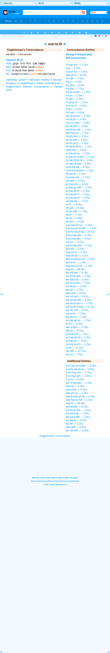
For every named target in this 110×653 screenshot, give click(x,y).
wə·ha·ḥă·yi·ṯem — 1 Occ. (80, 306)
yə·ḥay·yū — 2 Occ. (77, 340)
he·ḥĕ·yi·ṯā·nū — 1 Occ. (79, 146)
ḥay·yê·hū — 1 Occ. (77, 71)
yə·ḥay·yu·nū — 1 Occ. (79, 344)
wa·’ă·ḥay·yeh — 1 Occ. (79, 245)
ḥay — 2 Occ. (73, 68)
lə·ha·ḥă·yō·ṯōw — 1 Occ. (80, 170)
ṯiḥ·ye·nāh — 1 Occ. (77, 211)
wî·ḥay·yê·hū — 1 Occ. (78, 320)
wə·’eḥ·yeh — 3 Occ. (77, 296)
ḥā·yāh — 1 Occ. (75, 78)
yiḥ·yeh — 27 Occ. (76, 351)
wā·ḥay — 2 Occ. (75, 248)
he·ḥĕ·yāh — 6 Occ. (77, 139)
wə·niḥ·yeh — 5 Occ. (77, 310)
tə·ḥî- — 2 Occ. (74, 204)
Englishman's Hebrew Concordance (27, 86)
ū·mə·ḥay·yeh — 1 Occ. (79, 235)
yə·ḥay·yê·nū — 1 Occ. (79, 337)
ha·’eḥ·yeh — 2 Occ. (77, 126)
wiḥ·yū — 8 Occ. (75, 330)
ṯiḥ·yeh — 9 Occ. (75, 207)
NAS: (9, 67)
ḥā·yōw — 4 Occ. (75, 85)
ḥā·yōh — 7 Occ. (75, 88)
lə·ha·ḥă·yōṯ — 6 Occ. (78, 167)
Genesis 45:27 (14, 60)
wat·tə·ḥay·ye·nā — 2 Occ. (81, 259)
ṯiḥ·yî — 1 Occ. (74, 214)
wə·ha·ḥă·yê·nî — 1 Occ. (80, 303)
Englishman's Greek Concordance (40, 83)
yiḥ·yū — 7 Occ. (75, 354)
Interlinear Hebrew (39, 79)
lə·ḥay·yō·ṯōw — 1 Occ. (79, 163)
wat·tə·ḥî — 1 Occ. (76, 262)
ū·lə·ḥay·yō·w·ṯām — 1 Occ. (81, 228)
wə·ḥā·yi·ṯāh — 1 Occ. (78, 282)
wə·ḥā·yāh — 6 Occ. (77, 272)
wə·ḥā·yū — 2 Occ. (76, 286)
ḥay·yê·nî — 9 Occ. (77, 75)
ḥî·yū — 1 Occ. (74, 109)
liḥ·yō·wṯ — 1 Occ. (76, 173)
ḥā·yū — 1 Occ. (74, 95)
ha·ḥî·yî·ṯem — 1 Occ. (78, 122)
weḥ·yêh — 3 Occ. (76, 293)
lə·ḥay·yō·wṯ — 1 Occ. (78, 153)
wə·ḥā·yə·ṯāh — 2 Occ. (79, 276)
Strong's (12, 36)
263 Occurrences (76, 58)
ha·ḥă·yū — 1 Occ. (76, 119)
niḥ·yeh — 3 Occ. (75, 180)
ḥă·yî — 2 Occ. (74, 81)
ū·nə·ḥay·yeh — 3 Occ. (79, 238)
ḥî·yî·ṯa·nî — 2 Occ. (77, 105)
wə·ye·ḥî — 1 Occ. (76, 313)
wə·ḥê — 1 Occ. (75, 289)
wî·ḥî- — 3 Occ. (74, 323)
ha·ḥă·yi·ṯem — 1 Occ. (78, 116)
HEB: (9, 63)
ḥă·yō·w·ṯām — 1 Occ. (78, 92)
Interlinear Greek (15, 79)
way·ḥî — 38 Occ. (76, 269)
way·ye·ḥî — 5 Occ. (77, 252)
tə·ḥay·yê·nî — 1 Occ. (78, 190)
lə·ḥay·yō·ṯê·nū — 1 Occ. (80, 160)
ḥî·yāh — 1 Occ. (75, 98)
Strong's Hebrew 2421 (79, 54)
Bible (5, 36)
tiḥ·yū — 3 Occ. (74, 218)
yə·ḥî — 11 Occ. (75, 347)
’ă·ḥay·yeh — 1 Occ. (77, 64)
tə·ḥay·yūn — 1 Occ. (77, 201)
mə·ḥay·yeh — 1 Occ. (78, 177)
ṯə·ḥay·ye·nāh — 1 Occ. (79, 187)
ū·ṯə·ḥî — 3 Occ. (75, 241)
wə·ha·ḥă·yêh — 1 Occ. (79, 299)
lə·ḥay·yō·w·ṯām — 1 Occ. (80, 156)
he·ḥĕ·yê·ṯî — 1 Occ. (77, 143)
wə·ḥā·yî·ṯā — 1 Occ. (78, 279)
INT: (8, 73)
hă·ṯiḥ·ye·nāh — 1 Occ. (79, 129)
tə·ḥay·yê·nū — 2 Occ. (78, 197)
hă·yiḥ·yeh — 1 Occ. (77, 136)
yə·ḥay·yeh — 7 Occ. (78, 334)
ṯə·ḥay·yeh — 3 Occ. (77, 184)
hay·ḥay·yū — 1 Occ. (78, 132)
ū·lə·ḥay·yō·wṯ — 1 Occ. (79, 225)
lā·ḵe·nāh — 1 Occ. (76, 150)
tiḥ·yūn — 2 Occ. (75, 221)
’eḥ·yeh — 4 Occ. (75, 112)
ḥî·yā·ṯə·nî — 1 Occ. (77, 102)
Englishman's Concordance (55, 435)
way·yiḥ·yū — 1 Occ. (77, 255)
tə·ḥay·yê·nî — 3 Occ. (78, 194)
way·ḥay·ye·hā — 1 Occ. (79, 265)
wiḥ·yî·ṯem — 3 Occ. (77, 327)
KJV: (8, 70)
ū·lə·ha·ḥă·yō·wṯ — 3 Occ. (80, 231)
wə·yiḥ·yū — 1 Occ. (77, 317)
